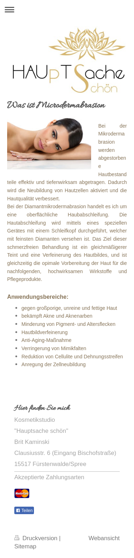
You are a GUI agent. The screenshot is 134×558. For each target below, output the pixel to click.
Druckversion (36, 538)
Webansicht (104, 538)
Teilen (24, 510)
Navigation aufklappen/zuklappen (67, 9)
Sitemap (25, 546)
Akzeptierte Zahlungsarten (49, 477)
